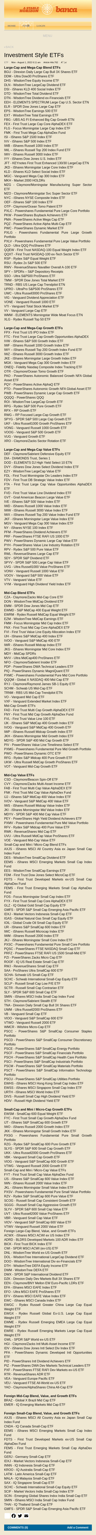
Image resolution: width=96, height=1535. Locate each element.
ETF (6, 62)
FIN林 (26, 25)
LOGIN (41, 25)
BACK (9, 47)
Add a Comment (77, 1527)
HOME (12, 25)
